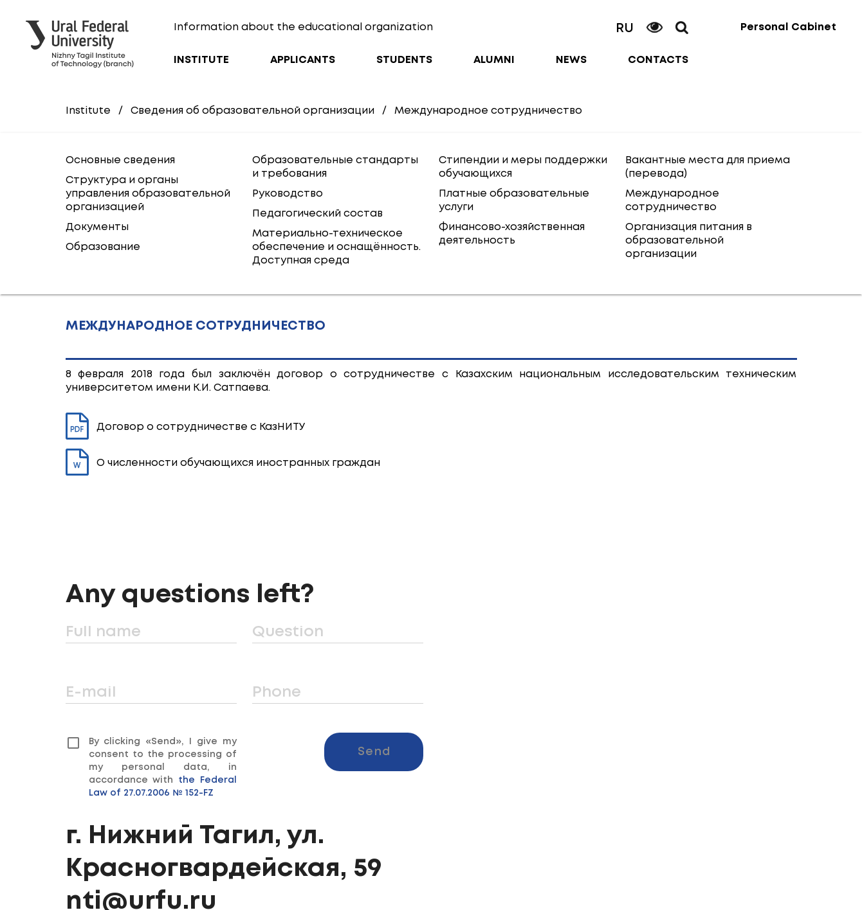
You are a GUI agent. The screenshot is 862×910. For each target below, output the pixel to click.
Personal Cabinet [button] (788, 27)
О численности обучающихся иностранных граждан (223, 463)
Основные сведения (120, 160)
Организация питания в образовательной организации (688, 240)
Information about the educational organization (303, 27)
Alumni (494, 60)
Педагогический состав (317, 214)
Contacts (658, 60)
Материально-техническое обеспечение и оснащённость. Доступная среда (336, 247)
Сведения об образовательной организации (252, 111)
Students (404, 60)
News (571, 60)
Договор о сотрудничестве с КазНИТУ (186, 427)
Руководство (287, 194)
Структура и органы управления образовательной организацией (148, 193)
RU (625, 28)
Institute (201, 60)
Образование (103, 247)
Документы (97, 227)
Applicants (302, 60)
